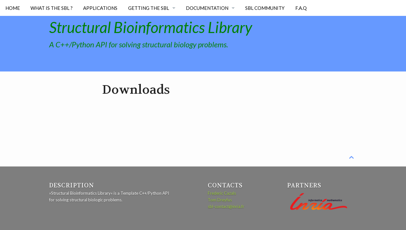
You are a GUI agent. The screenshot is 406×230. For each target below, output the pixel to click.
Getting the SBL (148, 8)
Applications (100, 8)
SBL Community (265, 8)
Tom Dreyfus (220, 199)
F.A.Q (301, 8)
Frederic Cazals (222, 193)
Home (12, 8)
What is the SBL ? (51, 8)
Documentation (207, 8)
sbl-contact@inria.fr (226, 206)
